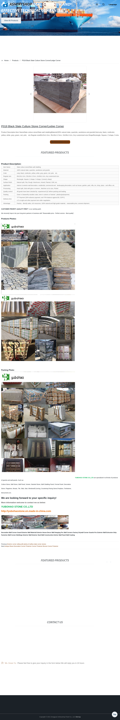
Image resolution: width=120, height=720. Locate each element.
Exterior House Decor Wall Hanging (48, 532)
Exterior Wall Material (29, 532)
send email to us (60, 142)
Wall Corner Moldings (15, 535)
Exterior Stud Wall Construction (42, 535)
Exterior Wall (27, 535)
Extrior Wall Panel (60, 535)
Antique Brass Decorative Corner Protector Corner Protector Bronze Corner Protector (31, 546)
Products (15, 60)
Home (6, 60)
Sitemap (78, 717)
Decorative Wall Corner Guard (11, 532)
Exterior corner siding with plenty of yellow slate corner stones (26, 544)
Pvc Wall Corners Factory (69, 532)
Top (114, 714)
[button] (97, 4)
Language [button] (113, 4)
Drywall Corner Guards (86, 532)
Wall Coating (70, 535)
